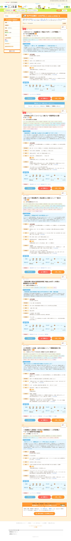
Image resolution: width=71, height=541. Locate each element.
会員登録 (59, 10)
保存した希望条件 (21, 10)
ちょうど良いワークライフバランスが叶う (11, 4)
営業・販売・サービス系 (48, 19)
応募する (45, 98)
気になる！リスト (10, 10)
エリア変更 (24, 6)
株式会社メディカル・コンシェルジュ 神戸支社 (39, 334)
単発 (34, 20)
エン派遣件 (7, 2)
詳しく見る (58, 98)
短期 (32, 20)
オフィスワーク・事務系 (38, 19)
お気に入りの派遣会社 (33, 10)
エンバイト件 (14, 2)
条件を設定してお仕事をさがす (45, 513)
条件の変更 (13, 51)
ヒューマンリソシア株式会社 (35, 94)
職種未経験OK (43, 20)
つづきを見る (54, 74)
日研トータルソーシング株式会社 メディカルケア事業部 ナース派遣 (43, 416)
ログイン (64, 10)
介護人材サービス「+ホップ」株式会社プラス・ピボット (40, 184)
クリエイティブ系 (56, 19)
